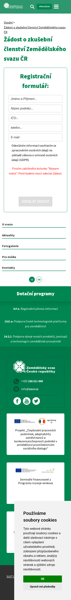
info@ (29, 389)
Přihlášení (44, 6)
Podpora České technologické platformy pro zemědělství (35, 323)
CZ (32, 279)
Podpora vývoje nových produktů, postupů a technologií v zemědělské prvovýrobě (35, 338)
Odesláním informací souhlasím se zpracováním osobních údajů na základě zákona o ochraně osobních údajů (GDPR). (35, 153)
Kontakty (8, 267)
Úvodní (8, 22)
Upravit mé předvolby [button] (42, 586)
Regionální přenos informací (35, 309)
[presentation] (37, 185)
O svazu (7, 224)
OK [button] (42, 578)
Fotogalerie (10, 246)
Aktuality (8, 235)
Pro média (9, 257)
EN (39, 279)
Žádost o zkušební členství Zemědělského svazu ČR (35, 29)
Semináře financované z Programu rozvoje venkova (35, 481)
